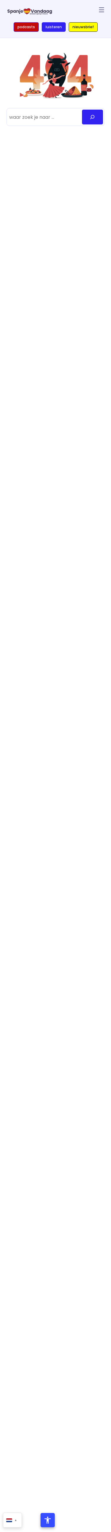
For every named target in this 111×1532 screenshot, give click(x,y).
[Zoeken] (92, 117)
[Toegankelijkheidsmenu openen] (48, 1520)
